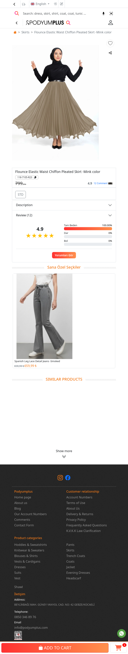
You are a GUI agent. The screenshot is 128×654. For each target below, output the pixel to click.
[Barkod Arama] (111, 13)
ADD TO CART (55, 648)
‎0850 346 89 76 (25, 617)
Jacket (70, 567)
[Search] (60, 13)
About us (20, 503)
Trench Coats (75, 556)
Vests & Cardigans (27, 561)
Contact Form (24, 525)
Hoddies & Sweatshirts (30, 545)
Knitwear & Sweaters (29, 550)
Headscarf (73, 578)
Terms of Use (75, 503)
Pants (70, 545)
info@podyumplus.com (31, 627)
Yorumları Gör (64, 255)
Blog (17, 508)
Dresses (20, 567)
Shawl (18, 587)
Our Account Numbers (30, 514)
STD (20, 194)
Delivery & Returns (79, 514)
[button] (110, 43)
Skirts (25, 32)
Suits (17, 573)
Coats (70, 561)
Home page (22, 497)
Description (24, 205)
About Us (73, 508)
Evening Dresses (78, 573)
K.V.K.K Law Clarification (83, 531)
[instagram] (60, 478)
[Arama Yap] (17, 13)
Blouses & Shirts (26, 556)
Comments (22, 519)
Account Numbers (79, 497)
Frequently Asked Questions (86, 525)
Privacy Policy (76, 519)
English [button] (41, 4)
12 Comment (103, 183)
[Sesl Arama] (103, 13)
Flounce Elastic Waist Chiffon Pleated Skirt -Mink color (73, 32)
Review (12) (24, 215)
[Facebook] (67, 478)
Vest (17, 578)
